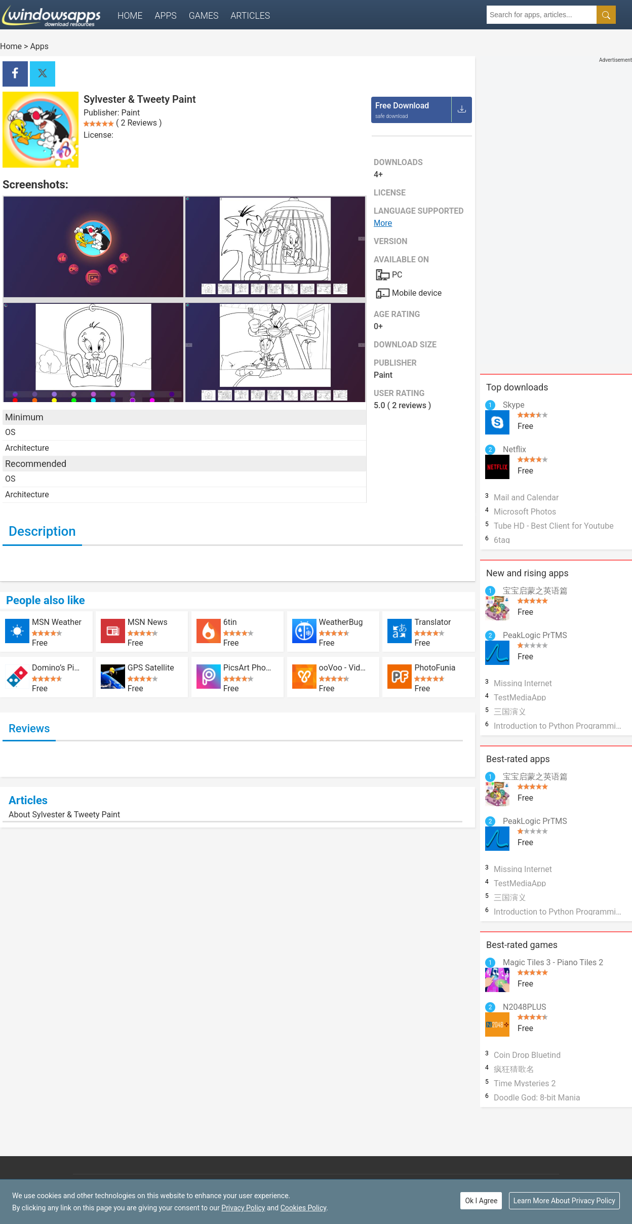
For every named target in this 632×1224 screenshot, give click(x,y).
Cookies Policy (303, 1208)
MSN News (148, 621)
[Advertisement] (530, 208)
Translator (432, 621)
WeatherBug (341, 621)
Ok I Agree (481, 1201)
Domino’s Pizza (57, 667)
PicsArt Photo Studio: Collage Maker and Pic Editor (248, 667)
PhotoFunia (434, 667)
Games (204, 16)
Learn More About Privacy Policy (564, 1201)
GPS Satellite (151, 667)
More (383, 223)
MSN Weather (57, 621)
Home (130, 16)
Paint (131, 112)
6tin (230, 621)
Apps (166, 16)
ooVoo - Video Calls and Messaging (344, 667)
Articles (250, 16)
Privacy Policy (243, 1208)
